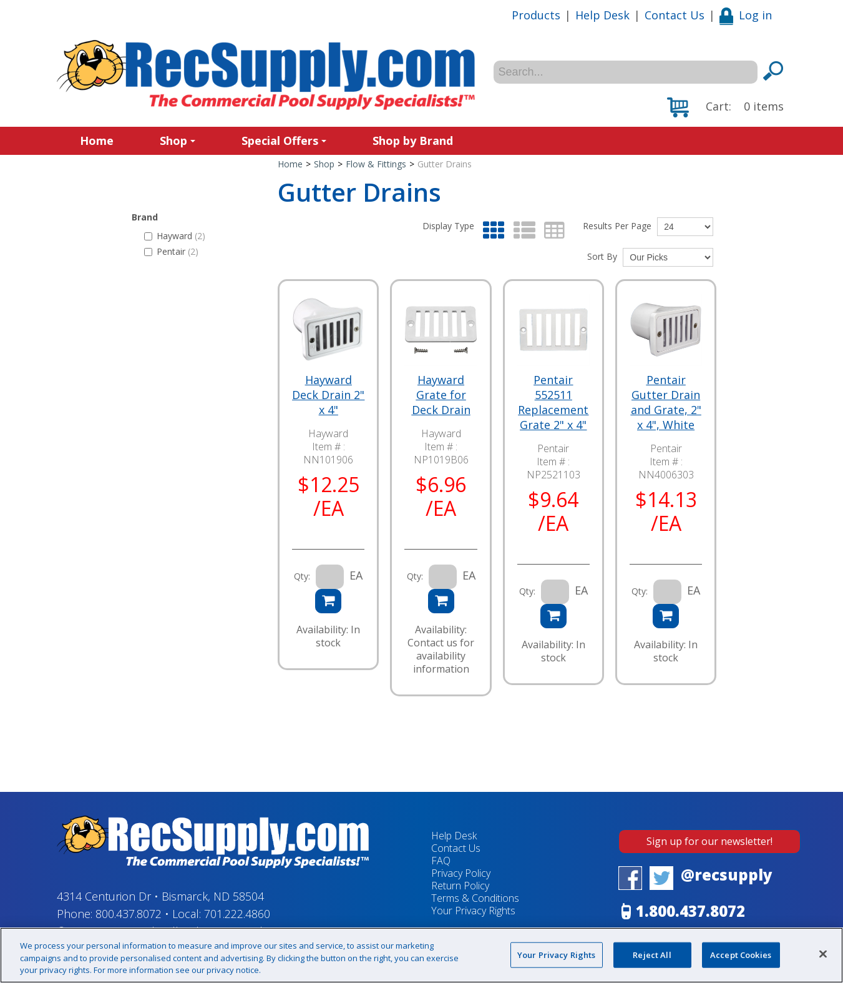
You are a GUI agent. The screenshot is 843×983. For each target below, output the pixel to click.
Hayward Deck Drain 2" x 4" (328, 394)
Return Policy (460, 885)
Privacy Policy (460, 873)
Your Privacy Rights (473, 910)
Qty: (302, 576)
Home (97, 140)
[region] (421, 955)
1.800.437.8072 (690, 911)
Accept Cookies (740, 954)
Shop (177, 140)
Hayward (174, 236)
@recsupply (726, 874)
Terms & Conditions (475, 898)
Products (536, 14)
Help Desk (602, 14)
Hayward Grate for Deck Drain (441, 394)
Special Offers (283, 140)
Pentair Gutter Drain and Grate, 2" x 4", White (666, 402)
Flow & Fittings (376, 164)
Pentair (171, 251)
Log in (745, 14)
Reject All (652, 954)
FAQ (441, 860)
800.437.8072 (128, 913)
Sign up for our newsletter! (709, 841)
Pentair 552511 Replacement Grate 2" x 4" (553, 402)
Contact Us (674, 14)
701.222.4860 (237, 913)
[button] (725, 107)
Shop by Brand (413, 140)
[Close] (823, 953)
